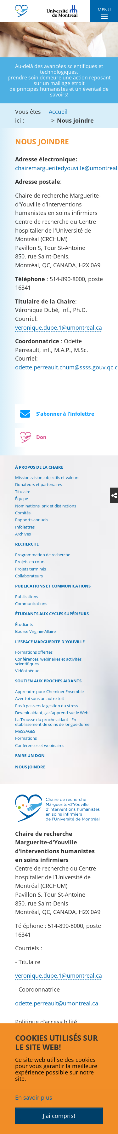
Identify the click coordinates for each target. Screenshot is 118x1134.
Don (32, 437)
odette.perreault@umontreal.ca (56, 1003)
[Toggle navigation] (104, 14)
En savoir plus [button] (33, 1097)
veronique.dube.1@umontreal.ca (58, 327)
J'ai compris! (59, 1116)
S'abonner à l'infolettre (57, 414)
